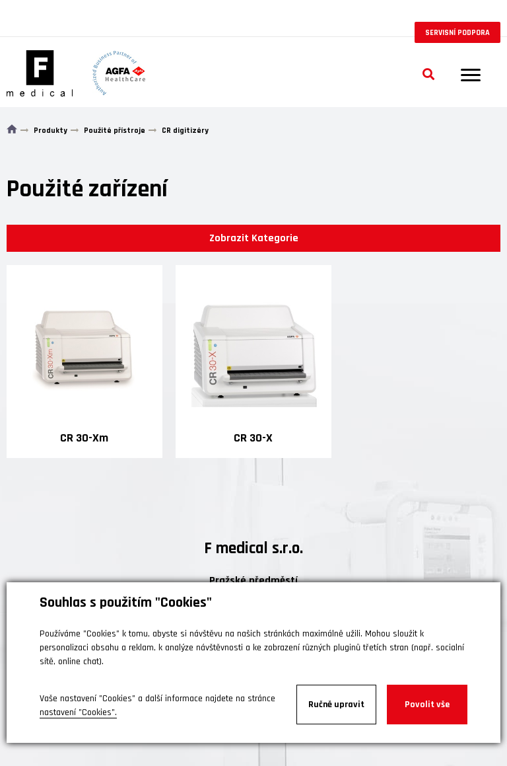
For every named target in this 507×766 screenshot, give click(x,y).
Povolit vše (427, 704)
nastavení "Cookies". (78, 712)
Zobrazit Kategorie (253, 238)
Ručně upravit (336, 704)
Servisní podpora (457, 33)
